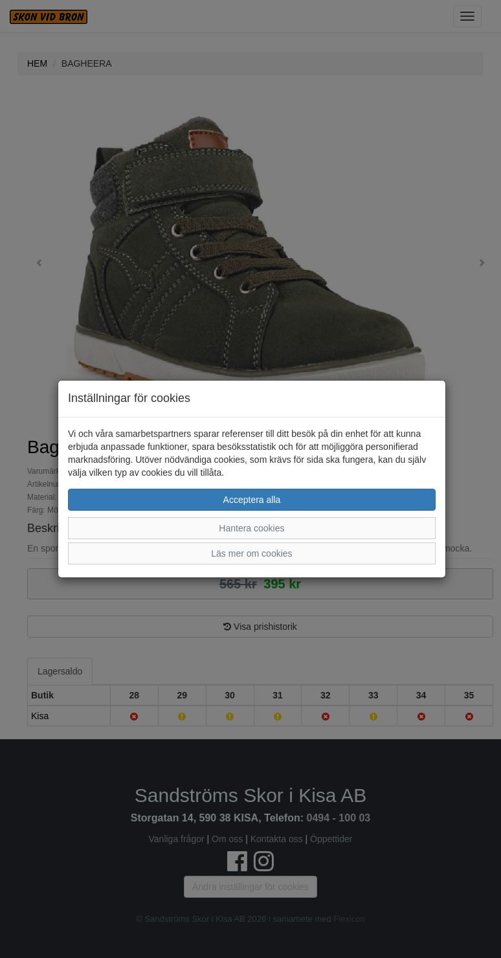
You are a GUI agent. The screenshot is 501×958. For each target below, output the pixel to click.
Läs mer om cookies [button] (251, 553)
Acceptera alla (252, 500)
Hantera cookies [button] (251, 528)
